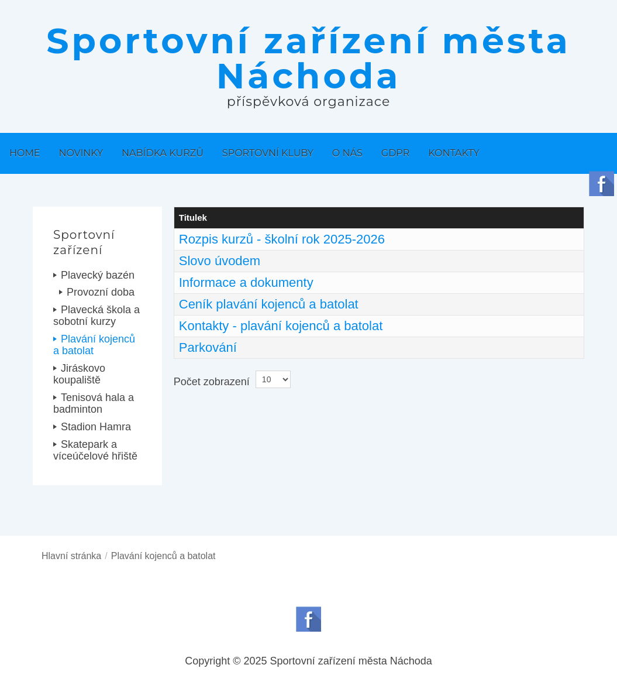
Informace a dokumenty (246, 282)
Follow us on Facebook (308, 619)
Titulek (193, 217)
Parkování (208, 347)
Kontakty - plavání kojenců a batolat (281, 325)
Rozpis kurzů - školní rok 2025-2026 (282, 239)
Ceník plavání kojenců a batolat (269, 304)
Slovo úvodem (219, 260)
